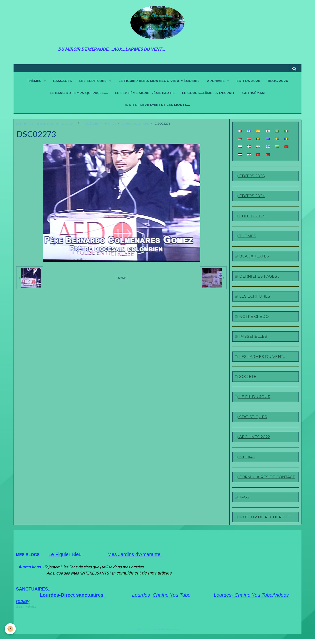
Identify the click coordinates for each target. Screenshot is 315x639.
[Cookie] (10, 628)
